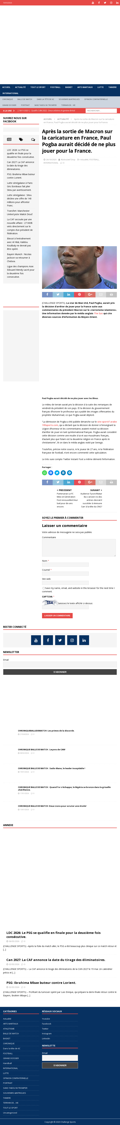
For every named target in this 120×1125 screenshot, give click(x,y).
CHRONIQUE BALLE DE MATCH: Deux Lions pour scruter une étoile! (52, 806)
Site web (46, 578)
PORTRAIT (25, 105)
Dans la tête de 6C (45, 99)
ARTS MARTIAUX (85, 87)
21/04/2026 (24, 734)
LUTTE (101, 87)
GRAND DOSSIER (9, 105)
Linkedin (46, 1038)
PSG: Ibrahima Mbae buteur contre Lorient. (41, 983)
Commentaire (49, 537)
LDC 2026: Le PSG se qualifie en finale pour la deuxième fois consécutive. (20, 153)
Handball (7, 1063)
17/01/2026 (24, 793)
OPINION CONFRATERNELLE (96, 99)
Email (6, 659)
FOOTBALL (55, 87)
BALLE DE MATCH (25, 99)
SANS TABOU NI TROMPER (45, 105)
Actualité (20, 87)
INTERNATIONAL (10, 93)
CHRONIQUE (7, 99)
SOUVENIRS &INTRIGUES (69, 99)
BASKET (68, 87)
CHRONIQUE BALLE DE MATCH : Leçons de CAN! (41, 749)
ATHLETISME (9, 1028)
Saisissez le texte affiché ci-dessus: (75, 603)
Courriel (46, 569)
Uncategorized (10, 1112)
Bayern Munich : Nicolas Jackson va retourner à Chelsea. (19, 258)
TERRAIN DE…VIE (68, 105)
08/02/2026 (24, 753)
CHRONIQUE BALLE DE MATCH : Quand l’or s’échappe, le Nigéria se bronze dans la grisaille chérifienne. (64, 788)
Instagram (47, 1033)
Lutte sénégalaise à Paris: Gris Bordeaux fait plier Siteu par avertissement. (20, 186)
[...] (4, 949)
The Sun (98, 313)
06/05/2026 (14, 941)
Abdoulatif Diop (68, 159)
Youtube (46, 1018)
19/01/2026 (24, 772)
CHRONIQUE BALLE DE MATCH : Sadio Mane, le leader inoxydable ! (51, 768)
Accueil (6, 87)
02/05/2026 (14, 964)
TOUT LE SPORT (37, 87)
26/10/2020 (51, 159)
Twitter (45, 1028)
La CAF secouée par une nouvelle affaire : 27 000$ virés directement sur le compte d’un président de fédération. (20, 226)
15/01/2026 (24, 809)
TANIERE (112, 87)
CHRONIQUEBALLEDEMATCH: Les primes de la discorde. (46, 730)
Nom (45, 560)
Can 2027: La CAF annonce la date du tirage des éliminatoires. (20, 166)
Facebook (46, 1023)
